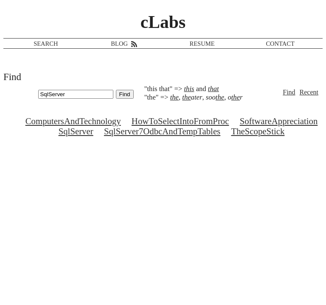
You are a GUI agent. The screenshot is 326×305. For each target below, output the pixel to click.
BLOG (119, 43)
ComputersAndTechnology (73, 121)
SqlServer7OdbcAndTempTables (162, 131)
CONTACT (280, 43)
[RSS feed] (133, 43)
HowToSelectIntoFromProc (180, 121)
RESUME (202, 43)
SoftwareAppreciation (279, 121)
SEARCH (46, 43)
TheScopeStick (257, 131)
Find (289, 92)
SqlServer (76, 131)
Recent (309, 92)
